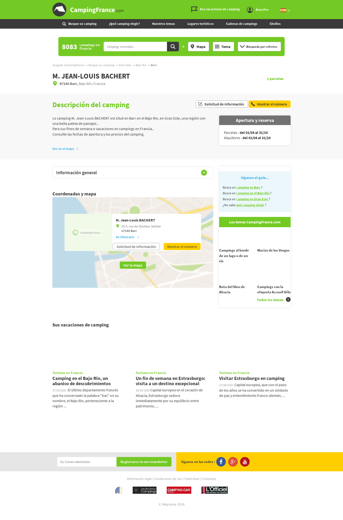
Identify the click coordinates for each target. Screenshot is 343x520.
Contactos (209, 487)
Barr (134, 231)
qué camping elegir (250, 205)
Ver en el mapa (65, 149)
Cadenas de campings (241, 23)
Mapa (197, 46)
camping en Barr (248, 187)
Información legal (139, 487)
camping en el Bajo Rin (253, 193)
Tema (222, 46)
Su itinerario (127, 237)
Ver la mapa (132, 265)
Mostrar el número (182, 246)
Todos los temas (274, 308)
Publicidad (192, 487)
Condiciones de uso (168, 487)
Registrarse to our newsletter (144, 470)
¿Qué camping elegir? (124, 23)
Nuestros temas (163, 23)
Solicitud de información (221, 104)
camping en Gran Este (252, 199)
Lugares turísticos (200, 23)
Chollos (275, 23)
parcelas (275, 78)
